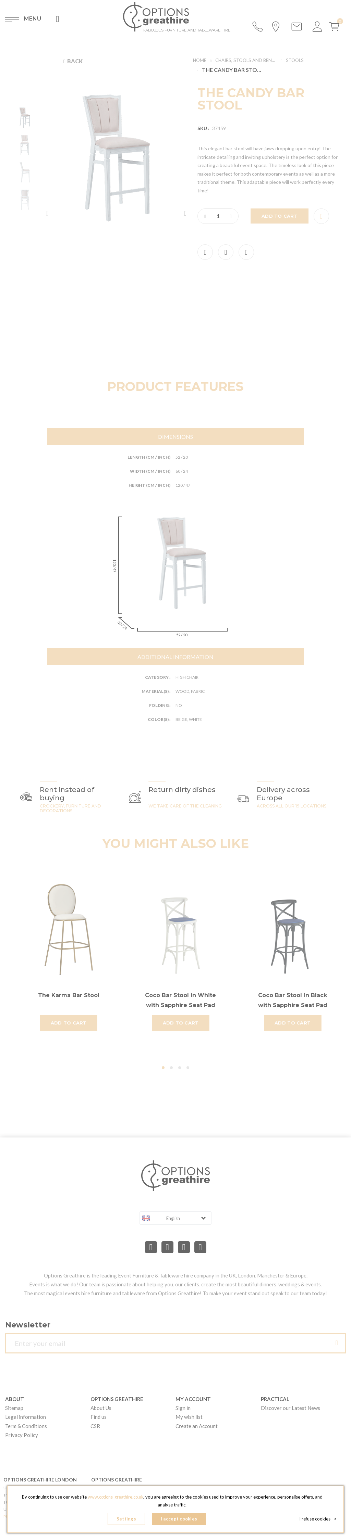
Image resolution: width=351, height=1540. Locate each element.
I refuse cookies (318, 1519)
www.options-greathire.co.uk (115, 1498)
